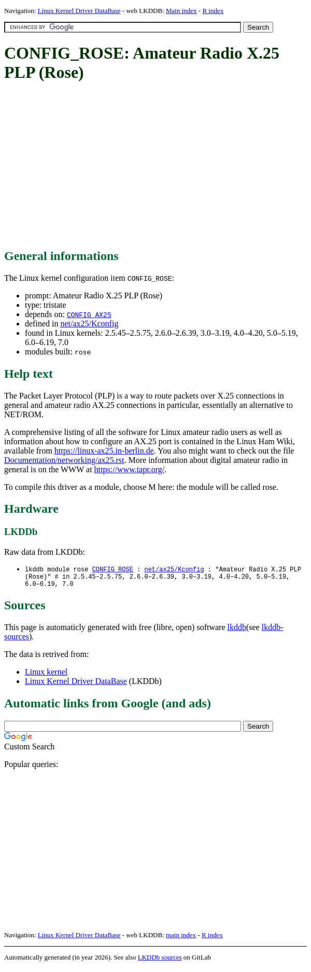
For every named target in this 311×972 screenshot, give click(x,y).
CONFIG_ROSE (112, 569)
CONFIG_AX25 (89, 314)
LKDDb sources (160, 961)
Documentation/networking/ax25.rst (64, 460)
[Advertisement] (157, 166)
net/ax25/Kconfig (89, 323)
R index (212, 11)
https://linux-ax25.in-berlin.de (104, 450)
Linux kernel (46, 675)
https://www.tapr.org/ (129, 469)
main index (181, 938)
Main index (181, 11)
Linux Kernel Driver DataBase (79, 11)
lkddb (237, 630)
